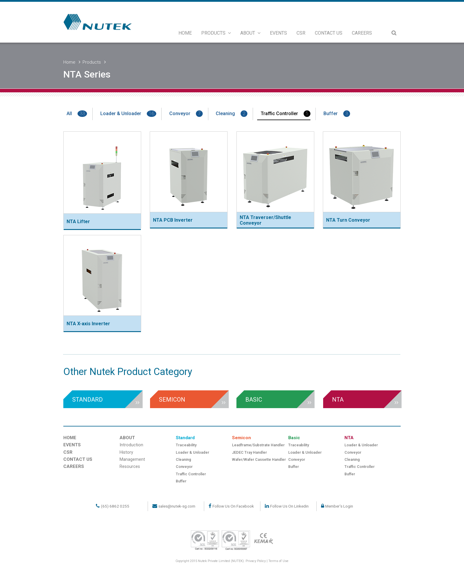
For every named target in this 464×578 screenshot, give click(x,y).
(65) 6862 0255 (115, 506)
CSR (301, 33)
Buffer (336, 113)
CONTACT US (328, 33)
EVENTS (278, 33)
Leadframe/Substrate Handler (258, 445)
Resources (130, 466)
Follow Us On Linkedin (289, 506)
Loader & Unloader (128, 113)
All (77, 113)
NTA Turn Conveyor (348, 220)
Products (92, 62)
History (126, 452)
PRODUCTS (216, 33)
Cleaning (231, 113)
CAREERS (362, 33)
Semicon (241, 437)
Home (69, 62)
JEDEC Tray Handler (249, 452)
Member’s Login (339, 506)
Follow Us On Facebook (233, 506)
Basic (294, 437)
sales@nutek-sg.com (176, 506)
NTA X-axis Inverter (88, 323)
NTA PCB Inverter (173, 220)
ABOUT (250, 33)
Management (132, 459)
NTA (349, 437)
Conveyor (186, 113)
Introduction (131, 444)
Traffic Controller (285, 113)
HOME (185, 33)
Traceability (186, 445)
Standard (185, 437)
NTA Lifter (78, 221)
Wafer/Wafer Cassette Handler (259, 459)
